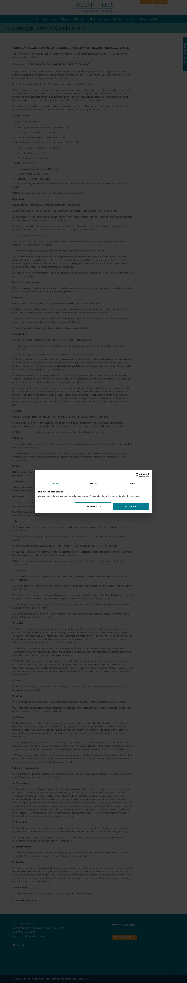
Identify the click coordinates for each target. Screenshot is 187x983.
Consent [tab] (55, 483)
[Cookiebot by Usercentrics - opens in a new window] (137, 475)
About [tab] (132, 483)
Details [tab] (93, 483)
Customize (93, 506)
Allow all (130, 506)
